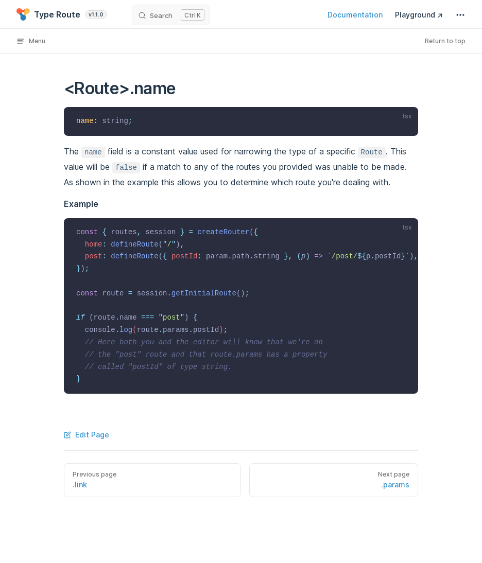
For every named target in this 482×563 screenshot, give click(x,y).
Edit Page (86, 434)
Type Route (61, 14)
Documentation (355, 14)
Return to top (445, 41)
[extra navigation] (460, 15)
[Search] (171, 15)
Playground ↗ (419, 14)
